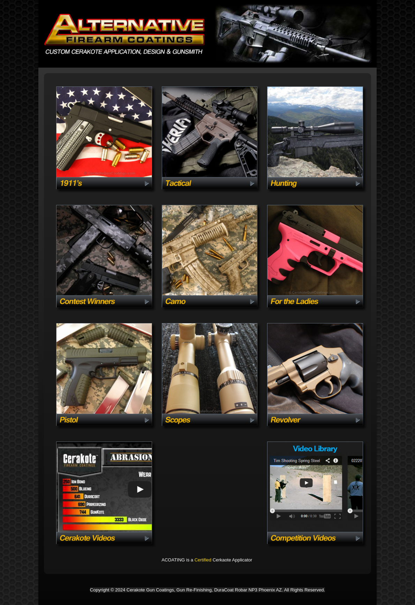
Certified (203, 559)
